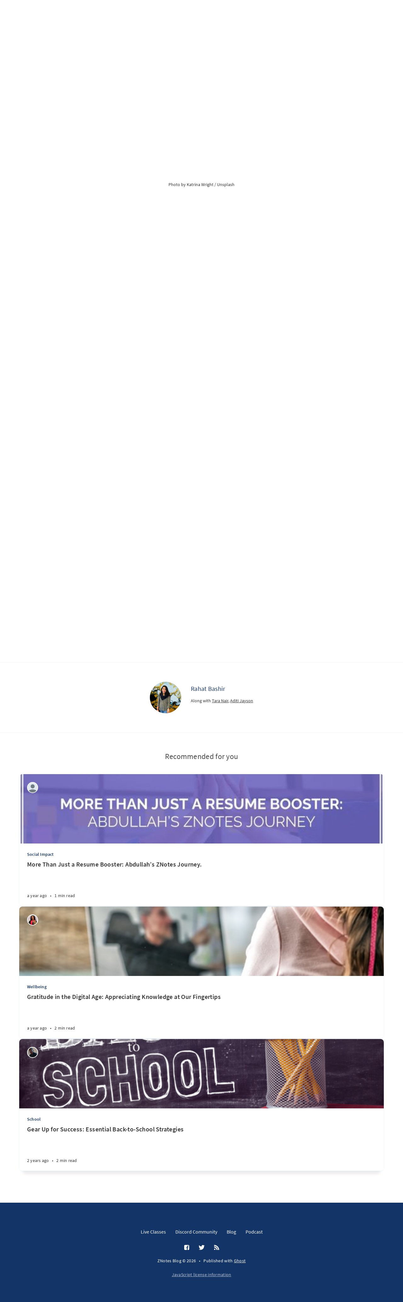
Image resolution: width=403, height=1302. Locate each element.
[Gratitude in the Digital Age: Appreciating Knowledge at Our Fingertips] (201, 1015)
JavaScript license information (201, 1274)
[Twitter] (202, 1248)
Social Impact (40, 854)
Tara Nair (220, 701)
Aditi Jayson (241, 701)
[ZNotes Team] (32, 787)
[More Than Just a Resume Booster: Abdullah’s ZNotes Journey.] (201, 883)
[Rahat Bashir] (165, 697)
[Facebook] (186, 1248)
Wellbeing (37, 987)
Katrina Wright (200, 184)
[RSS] (216, 1248)
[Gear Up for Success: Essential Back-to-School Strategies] (201, 1148)
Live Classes (153, 1232)
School (34, 1119)
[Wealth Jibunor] (32, 919)
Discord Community (196, 1232)
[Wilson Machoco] (32, 1052)
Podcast (254, 1232)
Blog (231, 1232)
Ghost (240, 1261)
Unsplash (226, 184)
